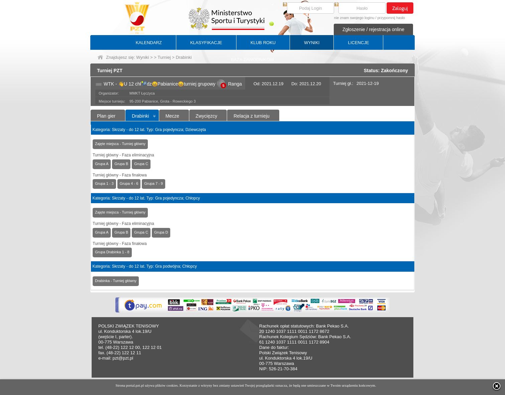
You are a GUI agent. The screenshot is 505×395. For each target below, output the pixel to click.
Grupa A (101, 164)
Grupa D (161, 232)
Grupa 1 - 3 (104, 183)
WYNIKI (311, 42)
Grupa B (121, 164)
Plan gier (106, 116)
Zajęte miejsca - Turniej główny (120, 144)
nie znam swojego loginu (354, 18)
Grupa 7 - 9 (153, 183)
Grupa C (141, 164)
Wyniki (142, 57)
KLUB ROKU (263, 42)
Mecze (172, 116)
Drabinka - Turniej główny (115, 281)
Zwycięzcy (206, 116)
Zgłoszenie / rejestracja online (373, 29)
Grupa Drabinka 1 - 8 (112, 252)
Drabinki (140, 116)
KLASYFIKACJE (206, 42)
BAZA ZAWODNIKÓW (252, 59)
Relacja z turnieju (251, 116)
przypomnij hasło (391, 18)
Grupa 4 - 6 (129, 183)
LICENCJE (358, 42)
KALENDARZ (149, 42)
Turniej (164, 57)
